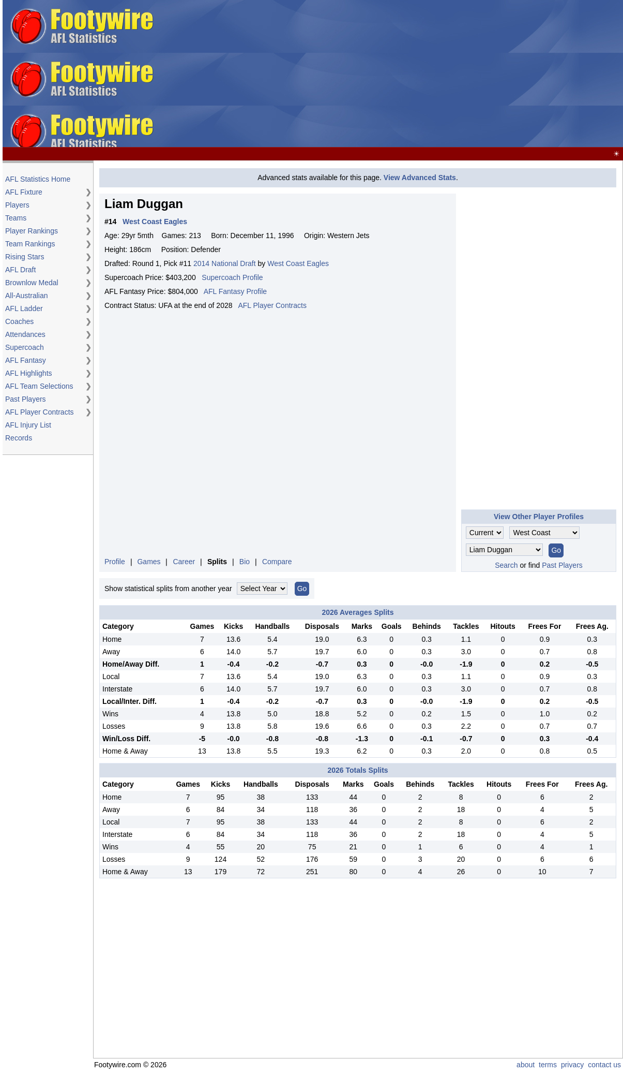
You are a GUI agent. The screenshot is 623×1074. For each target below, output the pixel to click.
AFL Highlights (28, 373)
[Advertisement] (456, 74)
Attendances (25, 334)
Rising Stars (24, 257)
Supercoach (24, 347)
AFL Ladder (24, 308)
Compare (277, 561)
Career (184, 561)
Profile (114, 561)
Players (17, 205)
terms (548, 1065)
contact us (604, 1065)
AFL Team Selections (39, 386)
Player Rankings (31, 231)
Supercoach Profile (232, 277)
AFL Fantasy (25, 360)
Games (148, 561)
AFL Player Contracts (39, 412)
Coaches (19, 321)
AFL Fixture (23, 192)
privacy (572, 1065)
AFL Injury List (28, 425)
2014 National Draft (224, 263)
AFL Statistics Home (37, 179)
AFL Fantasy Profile (235, 291)
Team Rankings (30, 244)
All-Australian (26, 295)
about (525, 1065)
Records (18, 438)
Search (506, 565)
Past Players (25, 399)
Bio (244, 561)
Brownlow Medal (31, 282)
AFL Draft (20, 270)
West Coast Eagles (298, 263)
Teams (15, 218)
